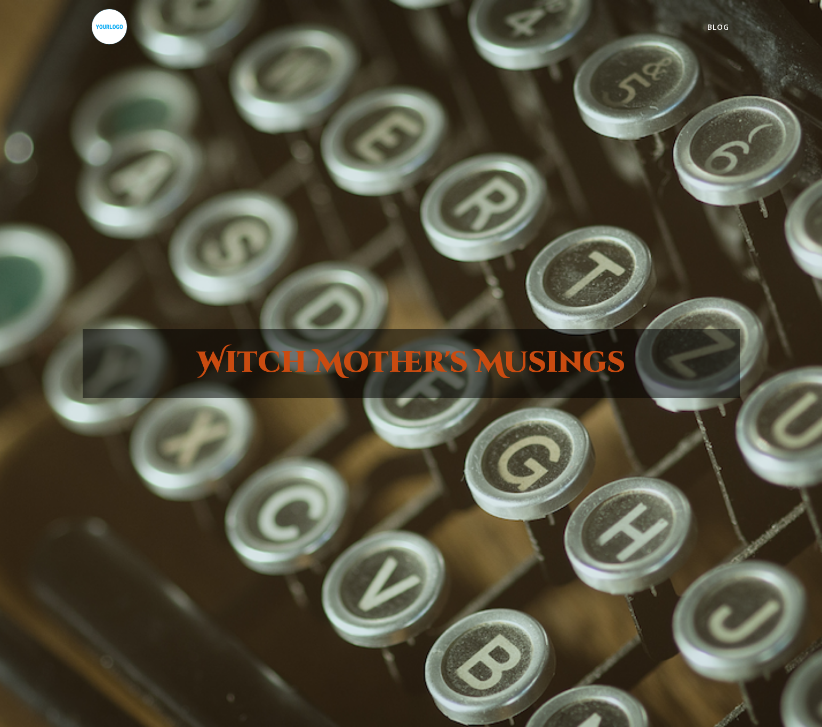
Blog (718, 27)
